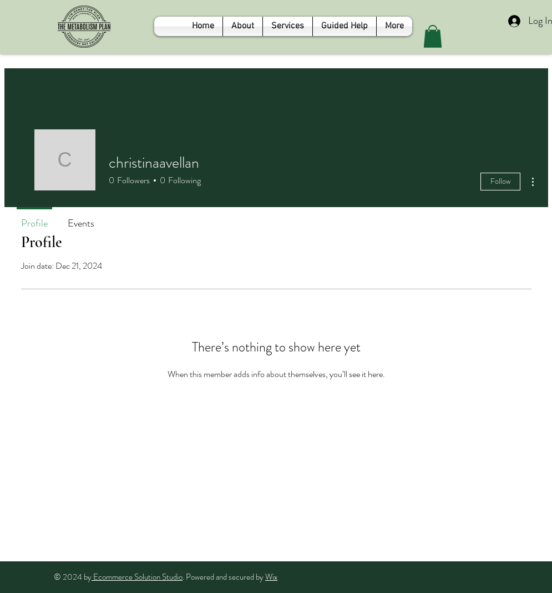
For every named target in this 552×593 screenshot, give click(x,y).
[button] (432, 36)
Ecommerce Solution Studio (137, 577)
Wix (271, 577)
